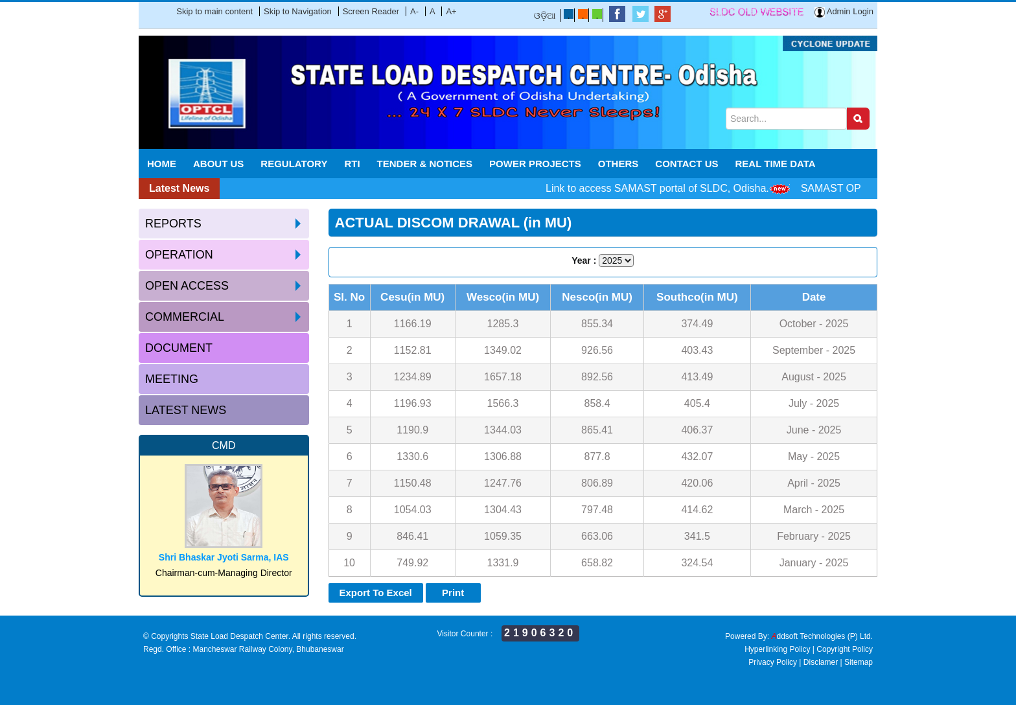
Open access (187, 285)
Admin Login (843, 11)
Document (179, 347)
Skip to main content (214, 11)
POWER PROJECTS (535, 163)
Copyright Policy (844, 649)
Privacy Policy (772, 662)
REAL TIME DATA (775, 163)
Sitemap (858, 662)
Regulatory (293, 163)
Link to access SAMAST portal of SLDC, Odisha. (667, 188)
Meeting (171, 379)
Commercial (184, 316)
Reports (173, 223)
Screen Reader (371, 11)
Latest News (185, 410)
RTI (352, 163)
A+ (451, 11)
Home (161, 163)
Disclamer (820, 662)
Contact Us (686, 163)
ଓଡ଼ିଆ (545, 15)
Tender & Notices (425, 163)
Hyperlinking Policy (777, 649)
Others (618, 163)
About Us (218, 163)
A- (414, 11)
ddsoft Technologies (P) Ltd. (822, 636)
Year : (584, 260)
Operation (179, 254)
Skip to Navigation (298, 11)
